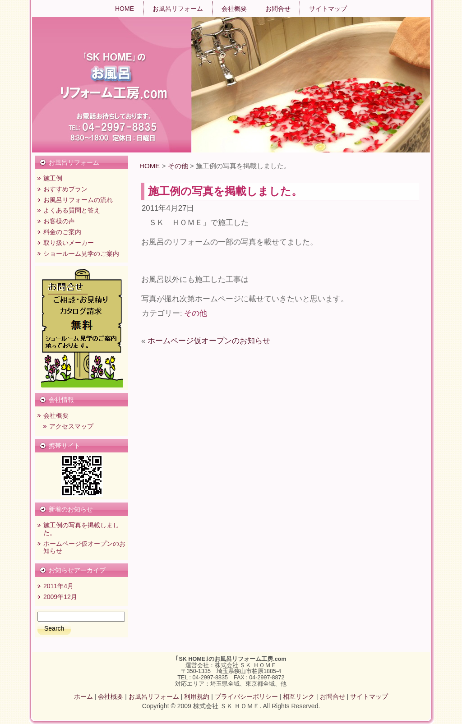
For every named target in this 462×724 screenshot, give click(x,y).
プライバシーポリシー (246, 696)
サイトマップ (369, 696)
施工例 (52, 178)
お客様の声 (59, 221)
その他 (178, 166)
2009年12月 (60, 596)
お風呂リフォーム (154, 696)
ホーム (83, 696)
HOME (149, 166)
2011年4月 (58, 586)
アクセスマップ (71, 426)
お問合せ (332, 696)
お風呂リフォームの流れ (78, 199)
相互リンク (298, 696)
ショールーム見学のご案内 (81, 253)
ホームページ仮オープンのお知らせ (209, 341)
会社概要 (56, 415)
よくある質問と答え (71, 210)
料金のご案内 (62, 231)
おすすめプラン (65, 189)
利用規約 (196, 696)
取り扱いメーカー (68, 242)
